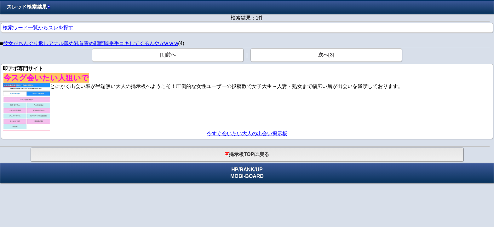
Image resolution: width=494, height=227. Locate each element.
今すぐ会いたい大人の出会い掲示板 (247, 133)
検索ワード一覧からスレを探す (38, 27)
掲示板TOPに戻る (247, 154)
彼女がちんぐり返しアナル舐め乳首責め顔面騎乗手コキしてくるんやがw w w (90, 43)
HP (234, 169)
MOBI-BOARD (247, 176)
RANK (247, 169)
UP (259, 169)
